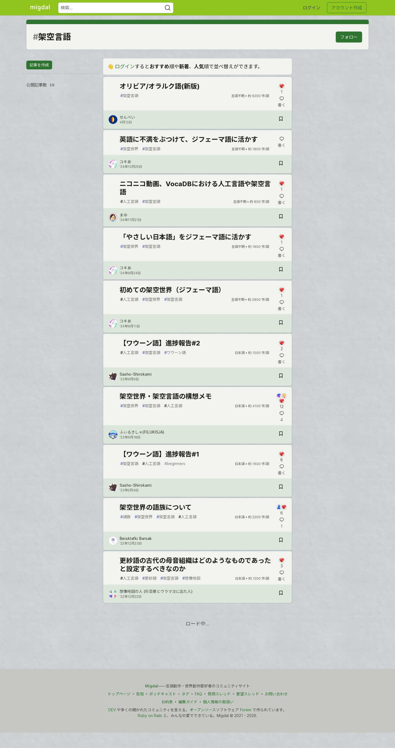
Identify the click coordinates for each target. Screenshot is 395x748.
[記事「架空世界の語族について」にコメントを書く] (281, 509)
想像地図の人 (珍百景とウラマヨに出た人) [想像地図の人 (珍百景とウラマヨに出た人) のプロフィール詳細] (156, 591)
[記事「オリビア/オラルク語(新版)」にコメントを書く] (281, 88)
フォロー (349, 37)
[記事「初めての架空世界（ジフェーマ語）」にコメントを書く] (281, 292)
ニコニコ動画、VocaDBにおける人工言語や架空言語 (195, 188)
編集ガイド (188, 701)
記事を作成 (39, 65)
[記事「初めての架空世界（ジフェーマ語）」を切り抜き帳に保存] (280, 323)
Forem (245, 709)
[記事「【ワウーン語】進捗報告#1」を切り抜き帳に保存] (280, 487)
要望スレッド (247, 694)
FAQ (198, 694)
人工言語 (129, 201)
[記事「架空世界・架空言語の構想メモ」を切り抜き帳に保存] (280, 434)
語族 (125, 517)
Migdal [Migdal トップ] (151, 686)
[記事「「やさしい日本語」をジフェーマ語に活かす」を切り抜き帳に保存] (280, 270)
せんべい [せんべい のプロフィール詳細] (127, 117)
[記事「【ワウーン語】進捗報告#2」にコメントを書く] (281, 345)
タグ (185, 694)
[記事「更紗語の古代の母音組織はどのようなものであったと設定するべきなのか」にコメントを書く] (281, 563)
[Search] (167, 8)
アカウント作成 (346, 7)
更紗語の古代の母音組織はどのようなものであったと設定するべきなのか (195, 565)
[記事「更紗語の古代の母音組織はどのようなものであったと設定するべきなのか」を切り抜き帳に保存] (280, 593)
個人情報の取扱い (218, 701)
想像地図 (191, 578)
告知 (140, 694)
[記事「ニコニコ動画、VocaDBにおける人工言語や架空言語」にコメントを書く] (281, 186)
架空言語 (129, 95)
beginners (174, 463)
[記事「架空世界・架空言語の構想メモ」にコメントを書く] (281, 401)
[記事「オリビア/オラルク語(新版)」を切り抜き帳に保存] (280, 119)
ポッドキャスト (162, 694)
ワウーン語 (175, 352)
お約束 (167, 701)
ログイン (311, 7)
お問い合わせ (276, 694)
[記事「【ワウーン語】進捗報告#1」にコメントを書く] (281, 456)
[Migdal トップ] (40, 7)
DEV (112, 709)
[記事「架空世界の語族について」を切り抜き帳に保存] (280, 540)
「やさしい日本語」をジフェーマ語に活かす (185, 237)
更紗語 (149, 578)
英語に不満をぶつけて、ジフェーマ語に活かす (189, 139)
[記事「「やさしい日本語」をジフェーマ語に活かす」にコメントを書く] (281, 239)
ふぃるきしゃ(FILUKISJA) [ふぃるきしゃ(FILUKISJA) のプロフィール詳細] (142, 432)
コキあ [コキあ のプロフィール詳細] (125, 161)
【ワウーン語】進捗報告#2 (160, 343)
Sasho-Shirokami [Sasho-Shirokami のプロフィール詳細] (136, 374)
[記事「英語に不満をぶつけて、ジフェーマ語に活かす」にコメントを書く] (281, 142)
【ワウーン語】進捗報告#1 (159, 454)
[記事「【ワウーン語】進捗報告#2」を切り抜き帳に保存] (280, 376)
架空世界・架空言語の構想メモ (166, 396)
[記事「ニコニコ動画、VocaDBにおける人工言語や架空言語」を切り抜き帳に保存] (280, 217)
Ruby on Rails (150, 715)
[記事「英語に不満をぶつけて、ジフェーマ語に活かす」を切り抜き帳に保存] (280, 164)
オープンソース (203, 709)
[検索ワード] (115, 7)
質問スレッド (219, 694)
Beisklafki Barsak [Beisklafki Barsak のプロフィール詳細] (136, 538)
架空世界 (129, 149)
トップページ (119, 694)
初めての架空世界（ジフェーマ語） (172, 290)
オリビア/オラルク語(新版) (160, 86)
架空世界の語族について (156, 507)
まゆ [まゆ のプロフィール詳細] (123, 214)
